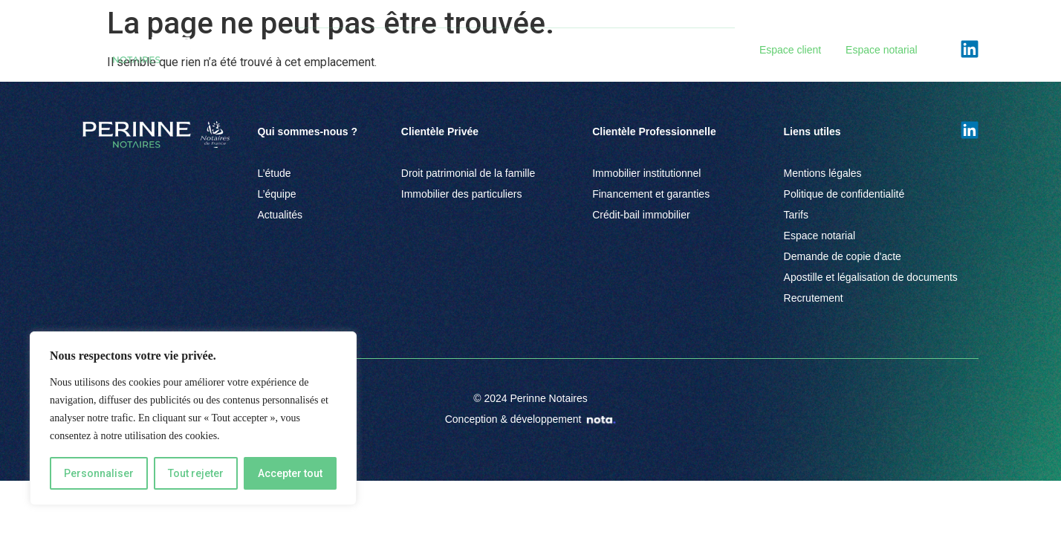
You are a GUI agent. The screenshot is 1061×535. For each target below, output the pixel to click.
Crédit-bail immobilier (641, 215)
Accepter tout (290, 473)
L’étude (274, 173)
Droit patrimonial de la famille (468, 173)
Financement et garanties (651, 194)
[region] (193, 418)
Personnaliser (99, 473)
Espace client (790, 50)
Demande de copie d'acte (842, 256)
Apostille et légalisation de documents (871, 277)
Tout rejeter (196, 473)
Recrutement (813, 298)
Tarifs (796, 215)
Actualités (670, 50)
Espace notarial (882, 50)
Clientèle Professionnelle (507, 49)
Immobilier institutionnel (646, 173)
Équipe (608, 50)
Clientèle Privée (382, 49)
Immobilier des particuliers (461, 194)
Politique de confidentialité (844, 194)
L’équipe (276, 194)
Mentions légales (823, 173)
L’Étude (301, 50)
